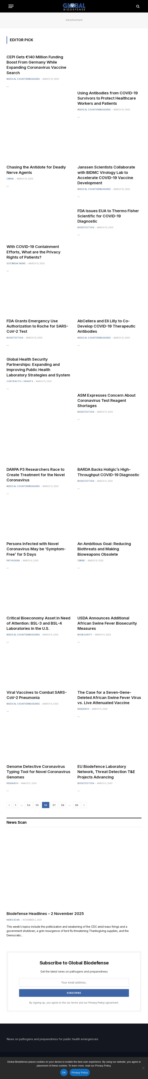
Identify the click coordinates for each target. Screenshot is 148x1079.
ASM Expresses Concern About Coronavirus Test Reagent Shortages (106, 400)
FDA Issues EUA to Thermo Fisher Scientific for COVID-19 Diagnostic (108, 216)
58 (62, 805)
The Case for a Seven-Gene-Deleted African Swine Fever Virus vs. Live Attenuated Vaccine (109, 697)
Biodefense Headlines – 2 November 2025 (45, 913)
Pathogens (13, 560)
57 (54, 805)
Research (83, 709)
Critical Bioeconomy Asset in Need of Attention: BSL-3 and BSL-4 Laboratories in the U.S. (38, 623)
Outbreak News (16, 263)
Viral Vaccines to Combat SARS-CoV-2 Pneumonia (37, 695)
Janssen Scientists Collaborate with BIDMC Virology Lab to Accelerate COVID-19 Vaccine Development (106, 175)
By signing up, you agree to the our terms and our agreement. (74, 1002)
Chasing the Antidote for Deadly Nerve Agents (36, 170)
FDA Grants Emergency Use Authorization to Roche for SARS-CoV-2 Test (37, 326)
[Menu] (10, 6)
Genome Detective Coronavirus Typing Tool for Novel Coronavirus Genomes (38, 771)
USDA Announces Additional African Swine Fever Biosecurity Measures (107, 623)
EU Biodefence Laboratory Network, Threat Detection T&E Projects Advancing (106, 771)
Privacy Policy (96, 1002)
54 (28, 805)
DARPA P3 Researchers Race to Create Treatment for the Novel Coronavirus (36, 474)
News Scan (13, 920)
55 (37, 805)
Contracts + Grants (20, 381)
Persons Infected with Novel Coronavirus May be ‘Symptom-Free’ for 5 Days (36, 548)
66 (76, 805)
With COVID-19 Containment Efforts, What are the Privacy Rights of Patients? (34, 251)
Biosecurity (84, 634)
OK (64, 1072)
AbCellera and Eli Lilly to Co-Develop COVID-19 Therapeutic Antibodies (106, 326)
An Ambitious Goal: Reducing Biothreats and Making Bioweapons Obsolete (104, 548)
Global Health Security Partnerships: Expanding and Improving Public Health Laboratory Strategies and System (38, 367)
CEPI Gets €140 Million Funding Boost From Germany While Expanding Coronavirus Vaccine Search (36, 65)
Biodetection (85, 227)
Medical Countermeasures (23, 79)
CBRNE (10, 179)
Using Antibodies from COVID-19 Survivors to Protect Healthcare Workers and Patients (107, 98)
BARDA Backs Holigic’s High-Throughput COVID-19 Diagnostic (108, 472)
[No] (143, 1068)
